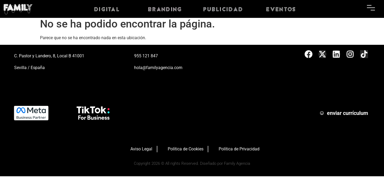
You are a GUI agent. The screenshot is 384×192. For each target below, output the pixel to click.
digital (107, 9)
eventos (281, 9)
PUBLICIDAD (223, 9)
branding (165, 9)
